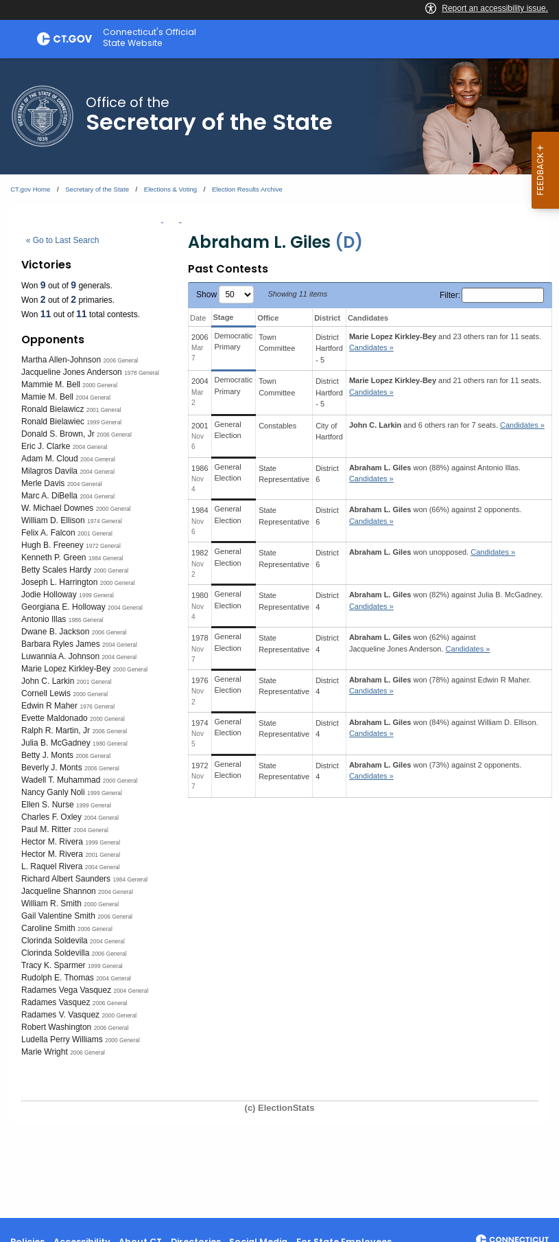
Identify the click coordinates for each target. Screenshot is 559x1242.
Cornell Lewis (46, 693)
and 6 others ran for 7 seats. (447, 425)
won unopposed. (432, 552)
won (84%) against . (443, 728)
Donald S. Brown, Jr (58, 434)
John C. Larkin (47, 681)
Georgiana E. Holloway (63, 607)
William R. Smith (51, 903)
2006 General (120, 360)
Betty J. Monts (47, 755)
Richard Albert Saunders (65, 879)
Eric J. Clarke (45, 446)
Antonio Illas (43, 619)
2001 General (103, 409)
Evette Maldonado (54, 718)
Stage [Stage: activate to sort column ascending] (223, 317)
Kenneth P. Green (53, 557)
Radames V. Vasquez (60, 1015)
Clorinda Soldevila (54, 940)
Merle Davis (42, 483)
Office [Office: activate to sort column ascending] (267, 318)
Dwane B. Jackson (55, 631)
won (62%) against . (419, 643)
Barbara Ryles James (60, 644)
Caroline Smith (48, 928)
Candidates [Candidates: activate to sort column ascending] (368, 318)
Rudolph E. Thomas (57, 977)
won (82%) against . (446, 600)
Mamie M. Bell (47, 397)
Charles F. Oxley (51, 817)
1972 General (103, 545)
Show (225, 294)
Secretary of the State (97, 189)
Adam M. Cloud (49, 458)
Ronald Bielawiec (52, 421)
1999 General (103, 422)
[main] (279, 638)
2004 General (92, 397)
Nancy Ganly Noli (53, 792)
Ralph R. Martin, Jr (55, 730)
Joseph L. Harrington (59, 582)
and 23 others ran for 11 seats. (445, 342)
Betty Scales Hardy (56, 570)
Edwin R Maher (49, 706)
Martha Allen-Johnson (61, 360)
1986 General (86, 620)
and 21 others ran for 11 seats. (445, 386)
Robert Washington (56, 1027)
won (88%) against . (435, 473)
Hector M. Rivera (52, 842)
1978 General (141, 372)
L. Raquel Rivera (51, 866)
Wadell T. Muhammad (60, 780)
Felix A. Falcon (48, 533)
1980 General (110, 743)
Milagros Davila (49, 471)
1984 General (105, 558)
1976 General (97, 706)
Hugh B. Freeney (52, 545)
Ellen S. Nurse (47, 804)
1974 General (104, 521)
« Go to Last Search (62, 240)
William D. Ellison (53, 520)
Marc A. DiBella (49, 496)
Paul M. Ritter (46, 829)
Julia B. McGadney (56, 743)
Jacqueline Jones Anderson (71, 372)
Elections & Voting (170, 189)
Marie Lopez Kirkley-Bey (65, 669)
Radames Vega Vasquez (66, 990)
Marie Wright (44, 1052)
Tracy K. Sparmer (53, 965)
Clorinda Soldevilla (55, 953)
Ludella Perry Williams (62, 1039)
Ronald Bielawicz (52, 409)
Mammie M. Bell (50, 384)
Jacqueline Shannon (58, 891)
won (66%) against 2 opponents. (435, 515)
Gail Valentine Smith (58, 916)
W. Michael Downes (57, 508)
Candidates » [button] (371, 347)
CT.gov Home (30, 189)
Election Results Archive (247, 189)
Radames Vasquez (56, 1002)
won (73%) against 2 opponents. (435, 771)
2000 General (99, 385)
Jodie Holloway (49, 594)
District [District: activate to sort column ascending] (327, 318)
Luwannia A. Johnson (60, 656)
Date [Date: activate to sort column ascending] (198, 318)
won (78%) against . (440, 685)
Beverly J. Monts (51, 767)
